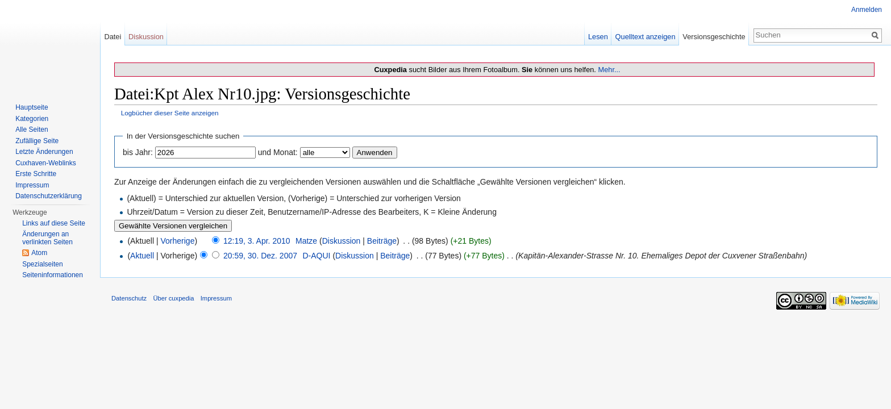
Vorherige (178, 240)
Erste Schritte (35, 174)
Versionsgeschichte (713, 36)
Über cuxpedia (173, 298)
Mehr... (609, 69)
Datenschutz (129, 298)
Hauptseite (31, 107)
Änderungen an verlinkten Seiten (47, 238)
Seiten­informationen (52, 275)
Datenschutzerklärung (48, 196)
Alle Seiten (31, 129)
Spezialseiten (42, 264)
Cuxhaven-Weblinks (45, 163)
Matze (306, 240)
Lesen (598, 36)
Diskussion (341, 240)
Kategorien (31, 119)
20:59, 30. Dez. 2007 (260, 255)
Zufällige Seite (37, 141)
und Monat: (278, 152)
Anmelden (866, 10)
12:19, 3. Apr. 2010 (256, 240)
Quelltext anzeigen (645, 36)
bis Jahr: (138, 152)
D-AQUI (316, 255)
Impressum (32, 185)
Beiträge (382, 240)
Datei (112, 36)
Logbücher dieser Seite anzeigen (170, 112)
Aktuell (142, 255)
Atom (39, 253)
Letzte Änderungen (44, 152)
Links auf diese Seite (53, 223)
